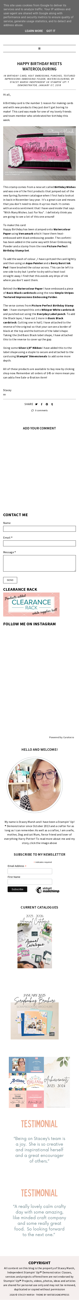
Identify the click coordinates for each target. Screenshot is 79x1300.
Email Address (17, 866)
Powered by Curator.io (61, 737)
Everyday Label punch (51, 314)
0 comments (39, 410)
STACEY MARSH (26, 1294)
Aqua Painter (34, 263)
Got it (50, 31)
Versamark (26, 233)
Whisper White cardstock (58, 309)
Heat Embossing (38, 75)
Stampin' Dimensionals (31, 356)
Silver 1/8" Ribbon (30, 348)
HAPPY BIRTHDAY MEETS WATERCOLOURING (39, 66)
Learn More (34, 31)
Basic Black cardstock (21, 292)
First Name (14, 877)
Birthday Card (17, 75)
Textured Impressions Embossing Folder (40, 77)
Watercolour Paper (30, 288)
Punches (56, 75)
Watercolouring (58, 78)
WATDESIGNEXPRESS (58, 1294)
